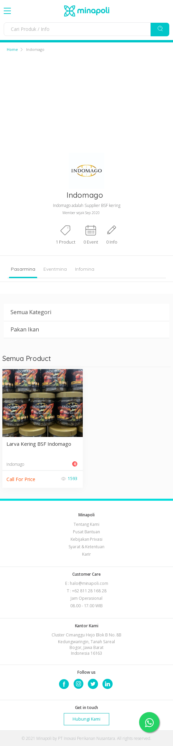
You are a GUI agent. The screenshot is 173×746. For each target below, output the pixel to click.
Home (12, 49)
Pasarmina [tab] (23, 269)
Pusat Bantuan (86, 532)
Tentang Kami (86, 524)
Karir (86, 554)
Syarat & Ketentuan (86, 547)
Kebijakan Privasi (86, 539)
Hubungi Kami (86, 719)
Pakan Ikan (25, 329)
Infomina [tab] (84, 269)
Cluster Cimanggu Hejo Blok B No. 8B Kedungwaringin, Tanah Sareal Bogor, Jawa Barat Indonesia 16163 (87, 644)
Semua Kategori (31, 312)
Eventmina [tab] (55, 269)
